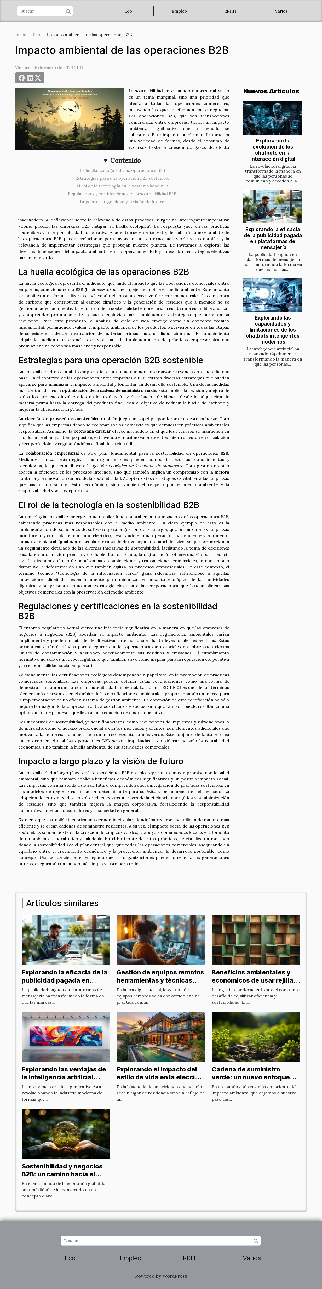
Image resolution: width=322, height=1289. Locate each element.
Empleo (179, 11)
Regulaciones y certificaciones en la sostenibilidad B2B (122, 193)
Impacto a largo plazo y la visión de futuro (122, 201)
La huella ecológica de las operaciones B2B (122, 170)
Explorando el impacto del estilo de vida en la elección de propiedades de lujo (160, 1077)
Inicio (20, 34)
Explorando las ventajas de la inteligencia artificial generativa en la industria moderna (64, 1081)
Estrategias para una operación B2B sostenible (122, 178)
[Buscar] (45, 11)
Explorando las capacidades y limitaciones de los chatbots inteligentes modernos (273, 330)
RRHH (230, 11)
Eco (128, 11)
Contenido (125, 161)
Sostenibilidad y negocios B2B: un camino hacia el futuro (62, 1174)
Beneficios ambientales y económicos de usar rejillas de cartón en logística (254, 980)
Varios (281, 11)
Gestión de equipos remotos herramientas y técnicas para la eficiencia (160, 980)
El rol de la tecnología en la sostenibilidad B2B (122, 186)
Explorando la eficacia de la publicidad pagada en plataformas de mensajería (273, 238)
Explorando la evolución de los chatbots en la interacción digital (272, 150)
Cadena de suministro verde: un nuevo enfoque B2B (251, 1077)
